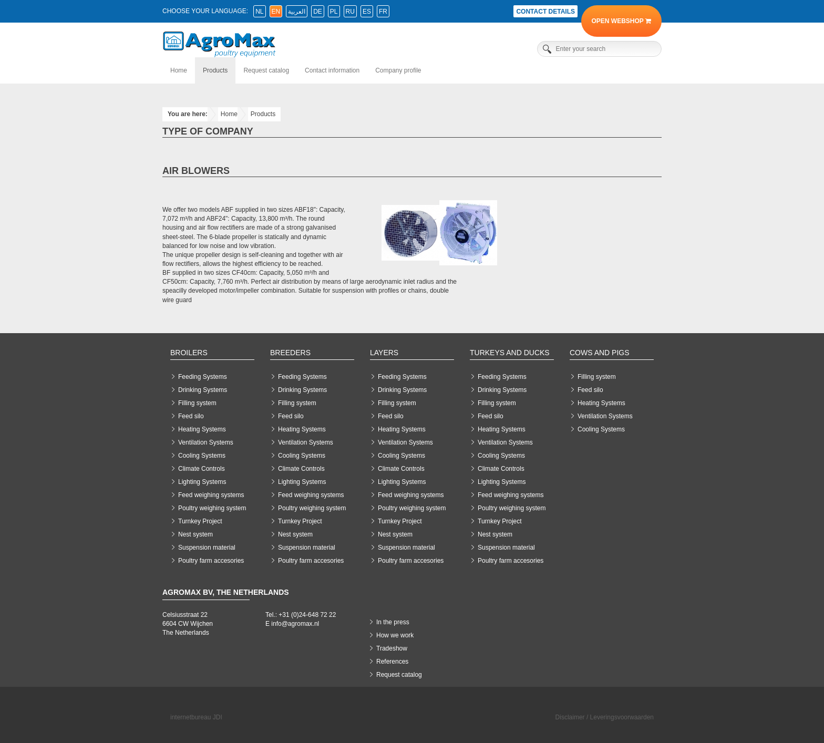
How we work (395, 635)
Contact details (545, 11)
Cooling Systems (201, 455)
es (367, 11)
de (317, 11)
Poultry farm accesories (211, 560)
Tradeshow (391, 648)
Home (178, 70)
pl (334, 11)
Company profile (398, 70)
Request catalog (266, 70)
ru (350, 11)
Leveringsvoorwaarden (622, 717)
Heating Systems (202, 429)
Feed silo (191, 416)
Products (215, 70)
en (276, 11)
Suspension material (206, 547)
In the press (392, 622)
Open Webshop (621, 21)
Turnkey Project (200, 521)
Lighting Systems (202, 482)
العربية (296, 11)
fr (383, 11)
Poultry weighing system (212, 508)
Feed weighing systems (211, 495)
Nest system (195, 534)
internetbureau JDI (196, 717)
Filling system (197, 403)
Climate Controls (201, 468)
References (392, 661)
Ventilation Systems (205, 442)
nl (259, 11)
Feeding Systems (202, 376)
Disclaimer (570, 717)
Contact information (332, 70)
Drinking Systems (202, 390)
